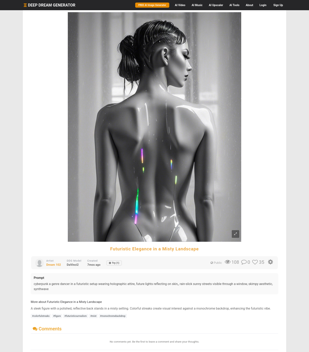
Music (197, 5)
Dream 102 (53, 265)
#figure (57, 316)
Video (180, 5)
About (249, 5)
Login (263, 5)
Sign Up (278, 5)
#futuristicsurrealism (75, 316)
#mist (93, 316)
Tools (234, 5)
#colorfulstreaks (40, 316)
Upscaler (216, 5)
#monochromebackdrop (113, 316)
